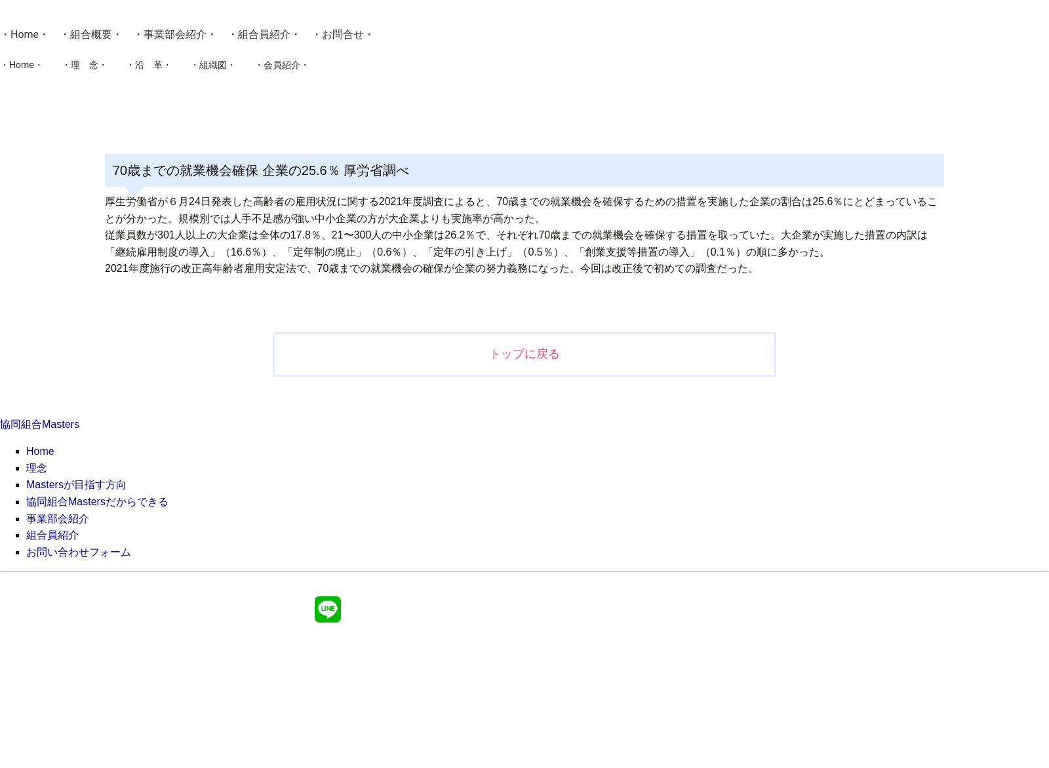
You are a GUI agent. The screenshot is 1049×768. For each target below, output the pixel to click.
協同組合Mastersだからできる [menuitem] (97, 501)
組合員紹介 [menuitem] (52, 535)
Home (24, 34)
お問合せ (343, 34)
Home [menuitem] (40, 451)
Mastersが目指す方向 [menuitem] (76, 484)
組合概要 (91, 34)
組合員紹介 (264, 34)
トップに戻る (524, 353)
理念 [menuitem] (36, 468)
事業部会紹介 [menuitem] (57, 518)
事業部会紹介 (175, 34)
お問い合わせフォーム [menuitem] (78, 552)
